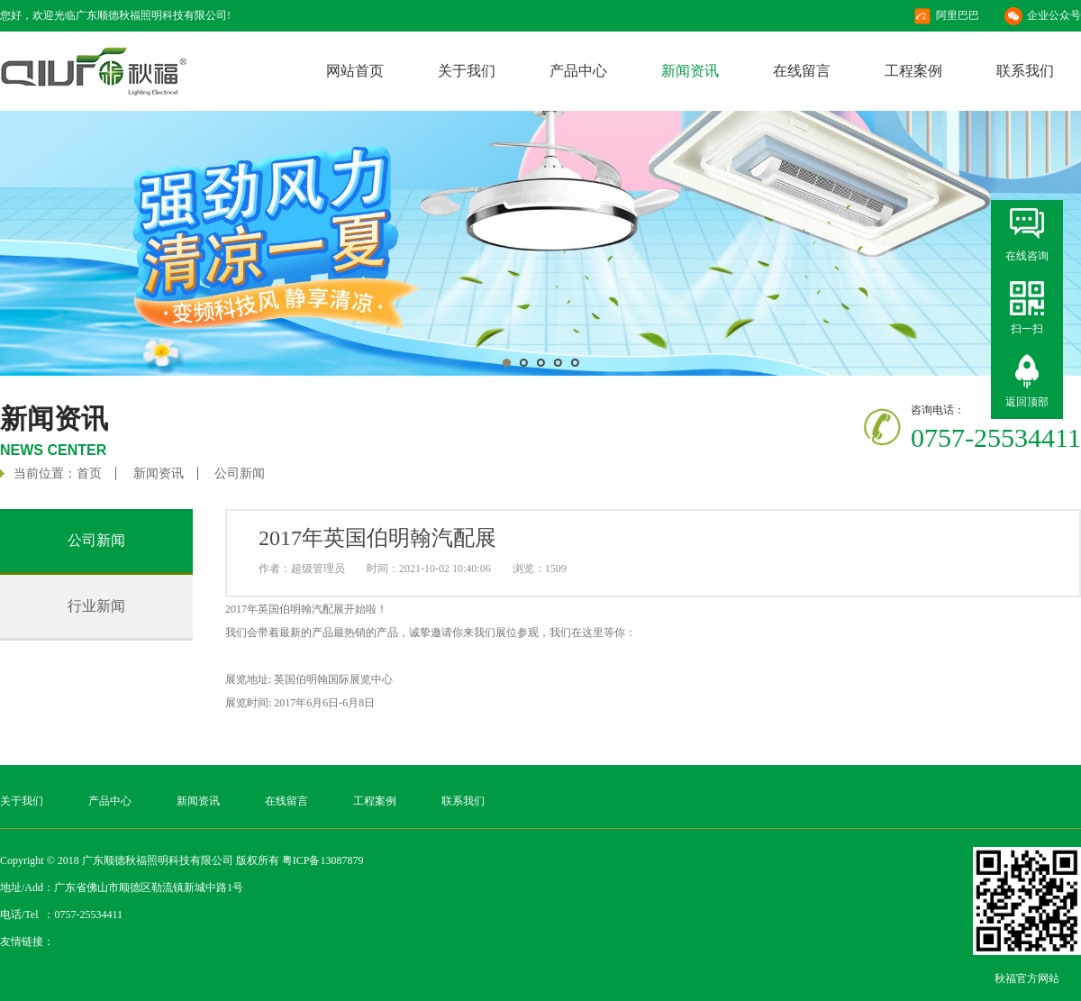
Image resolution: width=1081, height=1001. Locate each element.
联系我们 (1025, 70)
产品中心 (578, 70)
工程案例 (913, 70)
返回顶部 (1027, 402)
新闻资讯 (690, 70)
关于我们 (466, 70)
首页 (89, 473)
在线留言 (802, 70)
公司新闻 (239, 473)
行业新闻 (96, 606)
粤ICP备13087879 (323, 860)
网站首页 (355, 70)
